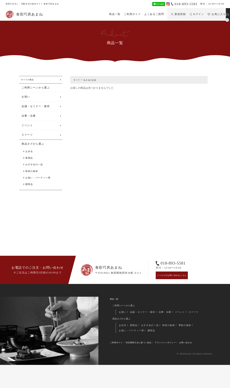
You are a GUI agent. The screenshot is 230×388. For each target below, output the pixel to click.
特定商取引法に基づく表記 (146, 365)
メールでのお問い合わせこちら (177, 293)
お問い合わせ (205, 365)
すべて (77, 79)
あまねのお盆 (94, 79)
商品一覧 (84, 14)
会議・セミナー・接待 (36, 108)
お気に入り (186, 14)
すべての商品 (30, 80)
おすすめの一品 (34, 166)
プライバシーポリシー (179, 365)
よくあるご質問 (124, 14)
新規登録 (147, 14)
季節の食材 (188, 346)
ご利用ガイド (101, 14)
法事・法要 (29, 117)
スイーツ (27, 136)
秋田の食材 (31, 173)
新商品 (29, 160)
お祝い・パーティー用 (37, 180)
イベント (27, 127)
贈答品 (29, 186)
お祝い (26, 98)
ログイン (166, 14)
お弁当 (29, 153)
